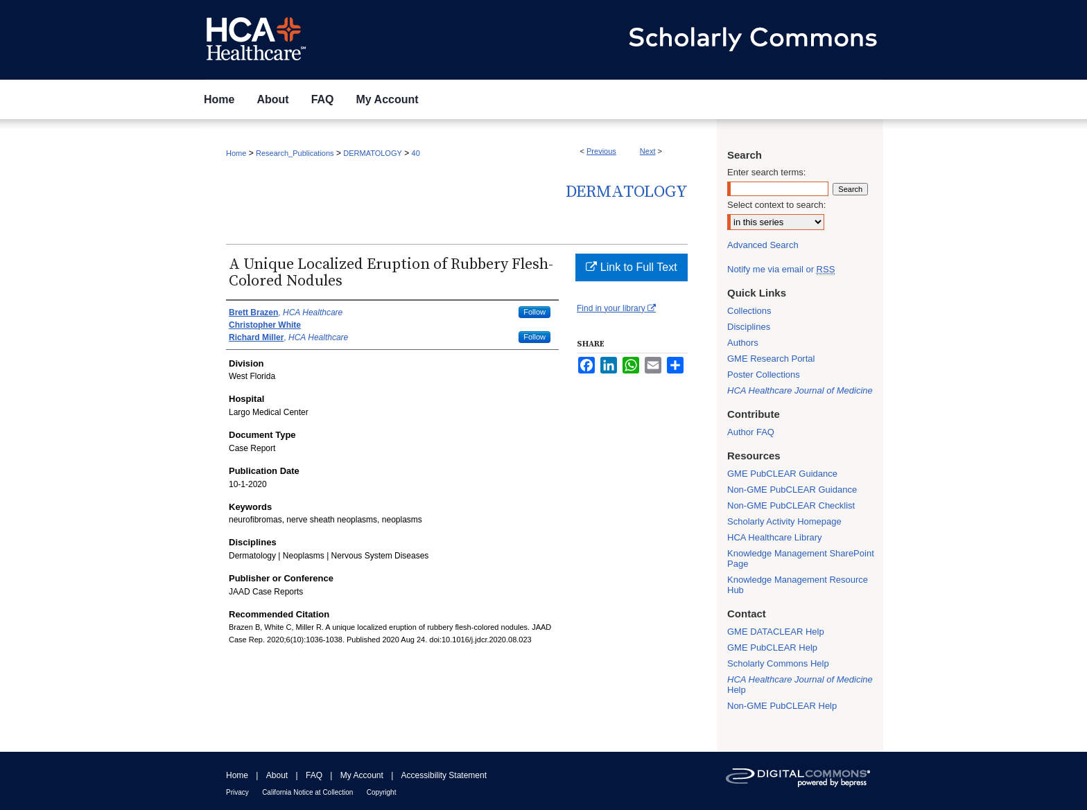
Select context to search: (776, 205)
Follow (534, 312)
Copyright (382, 792)
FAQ (314, 775)
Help (800, 684)
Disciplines (748, 327)
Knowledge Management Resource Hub (797, 584)
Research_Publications (295, 153)
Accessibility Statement (444, 775)
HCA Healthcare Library (774, 537)
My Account (361, 775)
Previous (601, 151)
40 (416, 153)
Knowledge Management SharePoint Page (800, 558)
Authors (742, 342)
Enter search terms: (766, 172)
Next (648, 151)
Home (236, 153)
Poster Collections (763, 374)
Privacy (237, 792)
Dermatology (627, 192)
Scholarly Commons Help (778, 663)
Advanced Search (763, 245)
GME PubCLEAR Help (772, 647)
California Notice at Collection (307, 792)
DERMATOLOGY (372, 153)
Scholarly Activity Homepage (784, 521)
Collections (749, 311)
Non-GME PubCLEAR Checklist (791, 505)
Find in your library (616, 308)
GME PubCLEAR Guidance (782, 473)
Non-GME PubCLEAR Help (782, 706)
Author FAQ (750, 432)
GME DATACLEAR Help (775, 631)
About (277, 775)
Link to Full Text (631, 267)
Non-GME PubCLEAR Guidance (792, 489)
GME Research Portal (771, 358)
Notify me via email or (781, 269)
